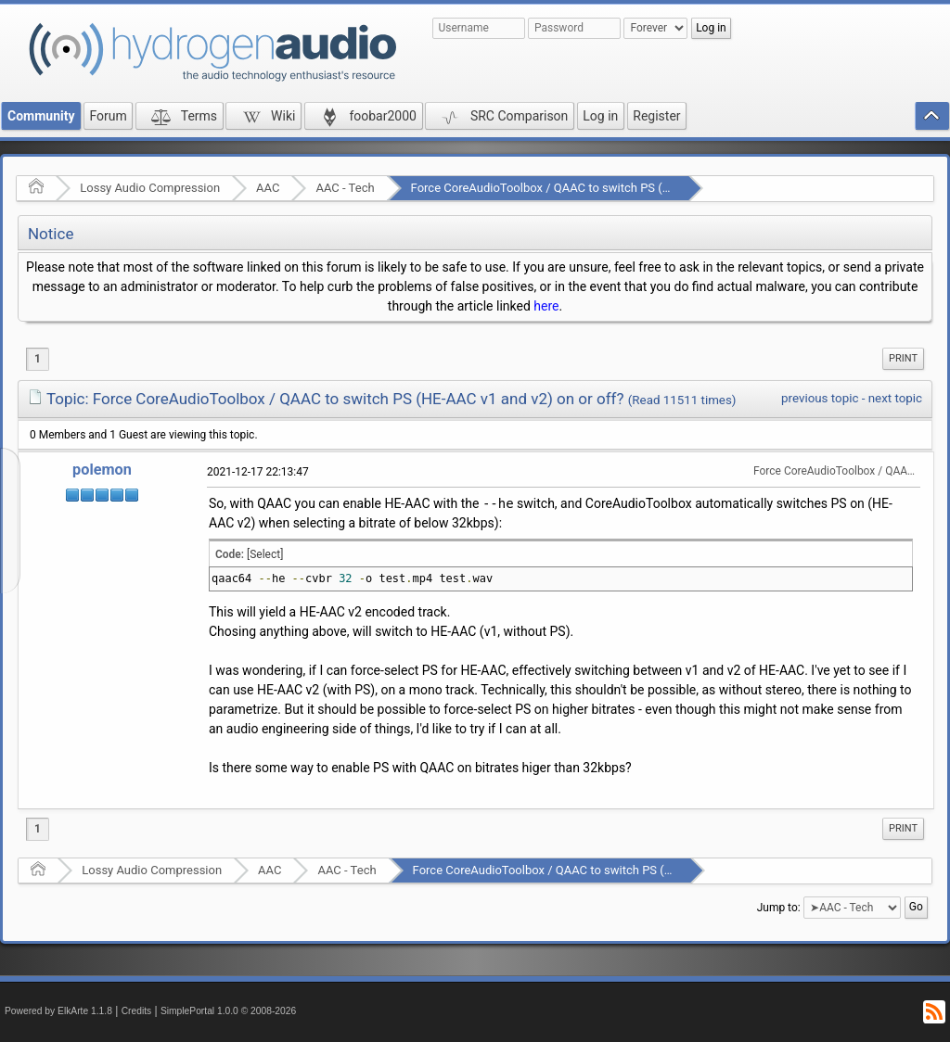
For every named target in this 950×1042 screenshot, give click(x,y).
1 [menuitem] (37, 358)
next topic (895, 398)
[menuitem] (903, 359)
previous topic (819, 398)
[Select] (265, 554)
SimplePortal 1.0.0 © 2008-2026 (228, 1011)
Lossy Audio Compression (150, 188)
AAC (267, 188)
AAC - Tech (344, 188)
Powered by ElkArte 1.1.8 (58, 1011)
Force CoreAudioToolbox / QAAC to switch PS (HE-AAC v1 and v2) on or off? (614, 188)
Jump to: (779, 907)
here (545, 306)
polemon (102, 469)
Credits (137, 1011)
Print (903, 358)
